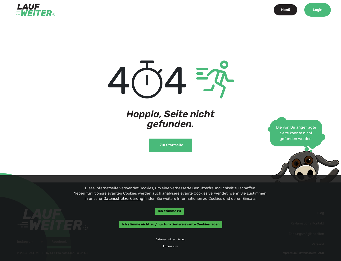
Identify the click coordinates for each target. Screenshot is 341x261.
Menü (285, 10)
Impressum (170, 246)
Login (317, 10)
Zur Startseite (171, 145)
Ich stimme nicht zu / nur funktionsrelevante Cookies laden (170, 225)
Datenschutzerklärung (123, 198)
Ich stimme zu (169, 211)
